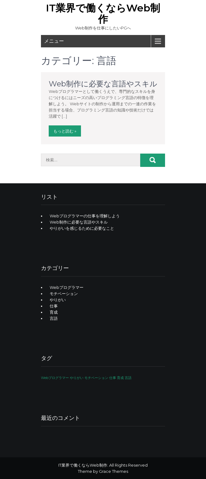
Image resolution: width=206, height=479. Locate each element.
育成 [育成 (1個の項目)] (120, 378)
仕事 (54, 305)
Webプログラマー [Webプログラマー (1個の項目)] (55, 378)
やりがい (58, 299)
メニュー (54, 41)
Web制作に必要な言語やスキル (103, 83)
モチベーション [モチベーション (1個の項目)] (96, 378)
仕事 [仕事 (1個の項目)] (112, 378)
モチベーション (64, 293)
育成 (54, 312)
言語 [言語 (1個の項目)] (128, 378)
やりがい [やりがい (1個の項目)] (76, 378)
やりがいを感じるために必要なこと (82, 228)
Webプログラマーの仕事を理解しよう (85, 215)
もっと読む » (64, 130)
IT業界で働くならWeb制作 (103, 13)
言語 (54, 318)
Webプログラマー (66, 287)
